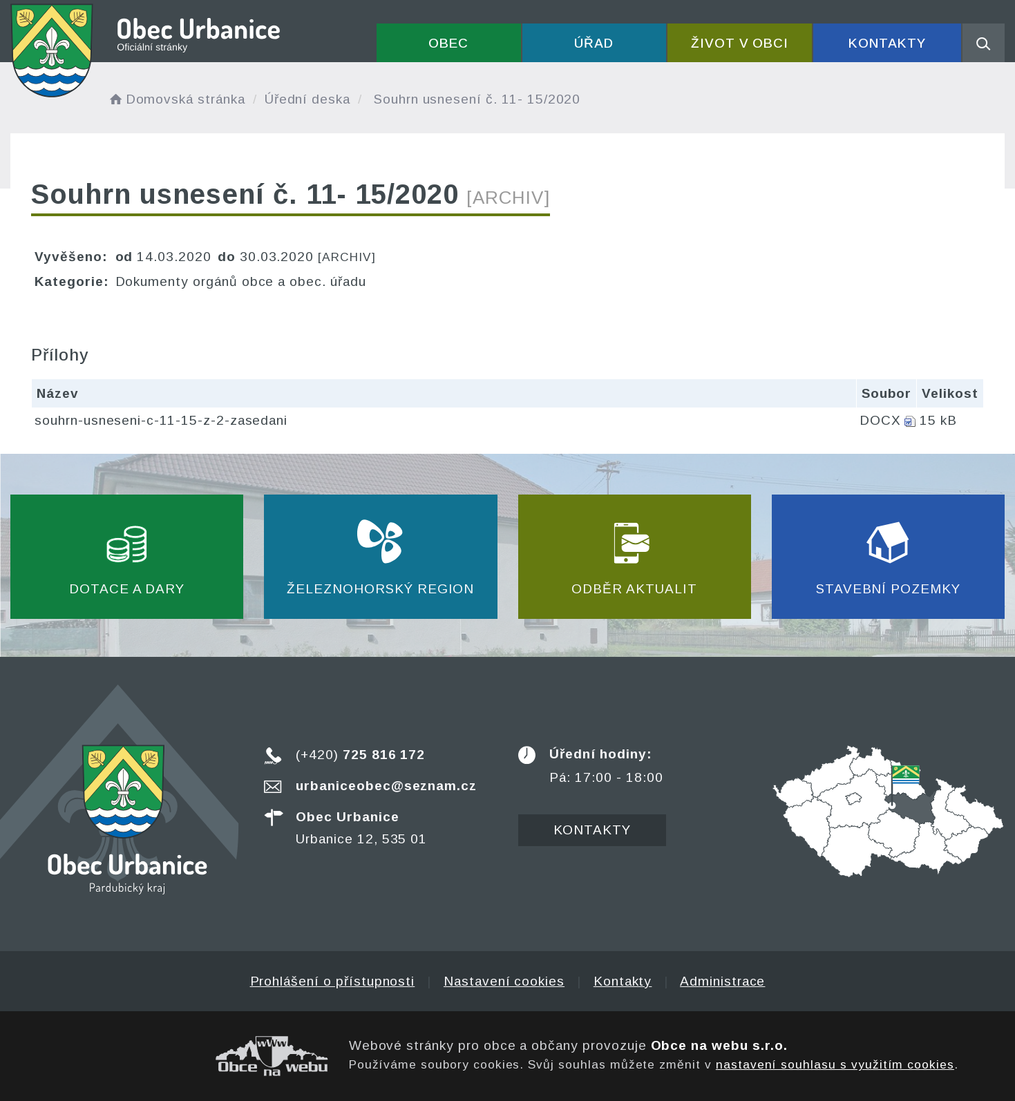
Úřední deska (307, 99)
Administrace (722, 981)
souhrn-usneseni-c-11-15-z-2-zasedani (161, 420)
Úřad (594, 43)
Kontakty (887, 43)
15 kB (938, 420)
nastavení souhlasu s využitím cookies (835, 1064)
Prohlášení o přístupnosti (332, 981)
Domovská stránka (176, 99)
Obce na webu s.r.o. (719, 1045)
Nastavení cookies (504, 981)
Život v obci (739, 43)
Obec (448, 43)
